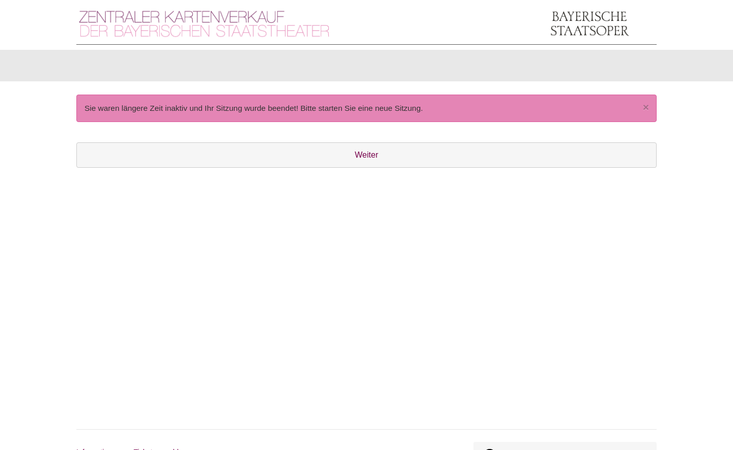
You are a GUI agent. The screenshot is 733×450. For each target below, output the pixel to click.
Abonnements (273, 68)
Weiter (366, 160)
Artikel (148, 68)
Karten (102, 68)
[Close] (646, 112)
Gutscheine (203, 68)
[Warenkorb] (617, 68)
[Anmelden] (545, 68)
